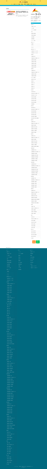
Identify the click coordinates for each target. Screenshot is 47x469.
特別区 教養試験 (33, 220)
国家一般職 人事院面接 (34, 116)
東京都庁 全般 (33, 206)
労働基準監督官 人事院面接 (34, 158)
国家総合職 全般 (33, 190)
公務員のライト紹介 (34, 26)
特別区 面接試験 (9, 451)
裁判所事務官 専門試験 (34, 183)
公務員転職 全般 (33, 70)
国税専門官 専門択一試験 (10, 352)
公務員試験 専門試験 (34, 61)
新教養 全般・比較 (34, 79)
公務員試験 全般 (33, 56)
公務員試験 (32, 54)
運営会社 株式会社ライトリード (30, 466)
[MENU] (7, 1)
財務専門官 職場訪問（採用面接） (35, 146)
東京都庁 (32, 204)
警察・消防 (32, 229)
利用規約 (20, 466)
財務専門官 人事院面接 (34, 144)
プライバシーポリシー (16, 466)
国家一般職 (8, 331)
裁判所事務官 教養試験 (34, 181)
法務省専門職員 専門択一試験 (35, 169)
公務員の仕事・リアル (33, 49)
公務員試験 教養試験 (9, 285)
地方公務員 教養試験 (9, 322)
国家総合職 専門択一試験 (10, 421)
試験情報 (8, 271)
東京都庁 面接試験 (34, 213)
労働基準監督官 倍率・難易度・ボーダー (36, 151)
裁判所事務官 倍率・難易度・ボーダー (11, 405)
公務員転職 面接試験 (9, 301)
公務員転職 (32, 68)
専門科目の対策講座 (9, 262)
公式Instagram (31, 262)
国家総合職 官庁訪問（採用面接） (10, 428)
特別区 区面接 (33, 227)
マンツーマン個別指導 (20, 253)
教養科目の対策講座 (34, 33)
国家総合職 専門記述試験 (34, 197)
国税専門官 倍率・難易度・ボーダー (35, 123)
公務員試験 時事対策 (9, 292)
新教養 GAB (33, 86)
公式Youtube (31, 260)
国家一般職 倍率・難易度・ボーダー (35, 109)
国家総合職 (32, 188)
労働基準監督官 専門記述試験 (10, 382)
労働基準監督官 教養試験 (34, 153)
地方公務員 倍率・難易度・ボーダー (35, 93)
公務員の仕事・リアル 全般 (10, 278)
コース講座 (8, 255)
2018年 (8, 247)
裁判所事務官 (32, 176)
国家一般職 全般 (33, 107)
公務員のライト (32, 24)
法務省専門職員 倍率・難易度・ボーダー (11, 391)
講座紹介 (31, 255)
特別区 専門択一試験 (34, 222)
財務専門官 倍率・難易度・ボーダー (35, 137)
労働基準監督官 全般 (9, 375)
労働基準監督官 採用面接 (34, 160)
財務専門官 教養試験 (34, 139)
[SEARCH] (40, 1)
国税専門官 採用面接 (34, 132)
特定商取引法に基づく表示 (24, 466)
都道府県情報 (8, 329)
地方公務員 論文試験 (34, 100)
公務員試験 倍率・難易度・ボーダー (11, 283)
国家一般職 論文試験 (34, 114)
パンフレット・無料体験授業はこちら (23, 5)
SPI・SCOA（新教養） (33, 77)
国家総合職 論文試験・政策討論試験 (35, 199)
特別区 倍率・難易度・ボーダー (35, 218)
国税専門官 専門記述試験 (10, 354)
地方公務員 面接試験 (34, 102)
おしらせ (32, 47)
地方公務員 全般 (33, 91)
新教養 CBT (33, 84)
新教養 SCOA (8, 308)
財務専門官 (8, 359)
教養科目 (19, 255)
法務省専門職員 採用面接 (34, 174)
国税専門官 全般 (33, 121)
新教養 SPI (8, 306)
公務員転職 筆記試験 (9, 299)
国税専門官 (8, 345)
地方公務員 (8, 315)
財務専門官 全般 (9, 361)
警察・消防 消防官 (34, 236)
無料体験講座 (19, 269)
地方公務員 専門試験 (34, 98)
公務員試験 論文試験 (34, 63)
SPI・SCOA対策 (20, 262)
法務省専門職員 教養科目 (34, 167)
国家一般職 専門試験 (9, 338)
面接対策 (19, 260)
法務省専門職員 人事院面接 (10, 398)
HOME (7, 247)
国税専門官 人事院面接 (34, 130)
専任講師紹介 (31, 253)
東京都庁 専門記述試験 (34, 211)
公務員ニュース (32, 42)
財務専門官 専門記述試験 (10, 368)
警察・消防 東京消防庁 (34, 234)
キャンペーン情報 (33, 40)
